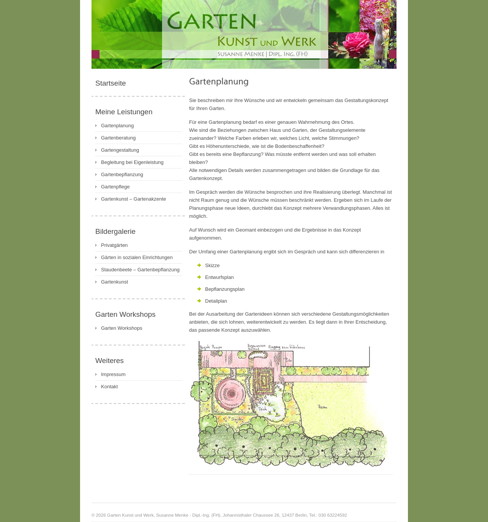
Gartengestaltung (120, 150)
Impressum (113, 374)
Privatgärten (114, 245)
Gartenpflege (115, 187)
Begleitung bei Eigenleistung (132, 162)
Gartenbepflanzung (122, 174)
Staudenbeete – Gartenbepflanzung (140, 269)
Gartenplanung (117, 125)
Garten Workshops (121, 328)
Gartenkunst (114, 282)
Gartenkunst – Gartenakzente (133, 199)
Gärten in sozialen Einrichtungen (137, 257)
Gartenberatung (118, 138)
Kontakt (109, 386)
